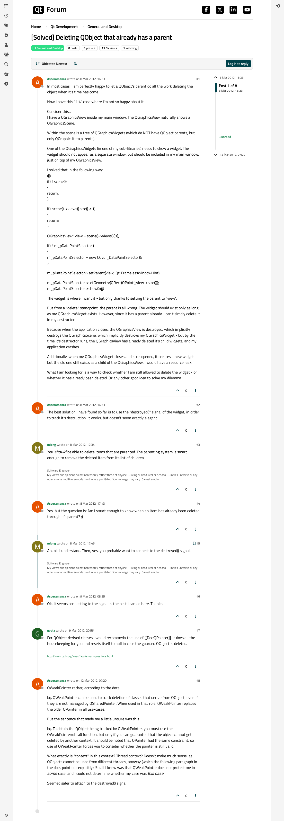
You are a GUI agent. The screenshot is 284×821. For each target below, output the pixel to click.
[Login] (277, 6)
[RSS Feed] (75, 63)
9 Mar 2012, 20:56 (81, 630)
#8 (198, 680)
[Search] (6, 64)
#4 (198, 503)
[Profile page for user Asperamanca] (37, 82)
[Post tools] (195, 390)
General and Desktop (47, 48)
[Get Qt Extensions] (6, 74)
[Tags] (6, 25)
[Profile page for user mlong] (37, 448)
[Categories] (6, 6)
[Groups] (6, 54)
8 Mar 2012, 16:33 (92, 404)
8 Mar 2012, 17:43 (92, 503)
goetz (51, 630)
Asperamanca (56, 78)
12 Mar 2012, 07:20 (93, 680)
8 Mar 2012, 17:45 (82, 543)
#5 (198, 543)
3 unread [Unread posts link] (225, 136)
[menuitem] (277, 6)
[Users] (6, 45)
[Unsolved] (6, 84)
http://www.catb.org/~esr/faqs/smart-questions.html (80, 656)
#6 (198, 596)
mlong (51, 444)
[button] (6, 815)
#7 (198, 630)
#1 (198, 78)
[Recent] (6, 15)
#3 (198, 444)
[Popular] (6, 35)
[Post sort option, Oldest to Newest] (51, 63)
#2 (198, 404)
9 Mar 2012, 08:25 (92, 596)
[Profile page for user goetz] (37, 634)
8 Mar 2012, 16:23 (92, 78)
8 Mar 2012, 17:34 (82, 444)
